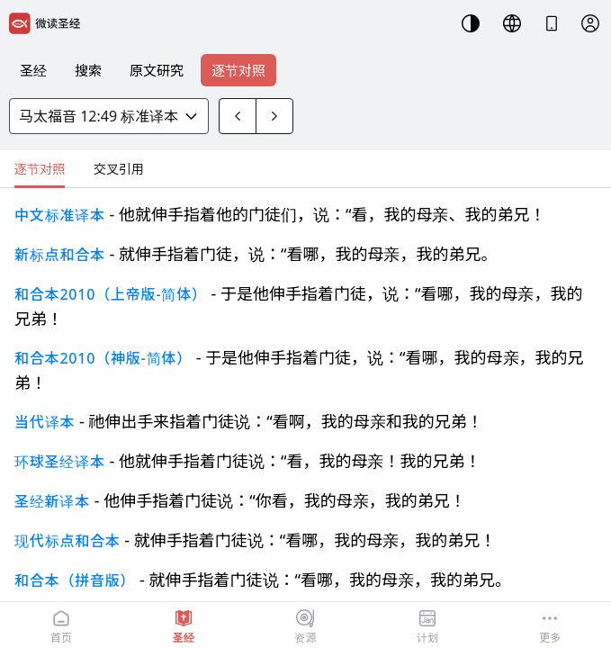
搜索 (88, 70)
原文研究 (157, 70)
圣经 (33, 70)
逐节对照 (238, 70)
